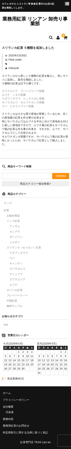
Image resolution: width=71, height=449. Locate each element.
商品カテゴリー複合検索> (35, 183)
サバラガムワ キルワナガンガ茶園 (23, 102)
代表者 (10, 412)
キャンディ (16, 263)
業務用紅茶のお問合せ (16, 425)
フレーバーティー (17, 295)
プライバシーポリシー (16, 399)
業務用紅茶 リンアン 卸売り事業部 (35, 21)
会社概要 (8, 406)
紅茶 (6, 210)
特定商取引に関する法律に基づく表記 (25, 432)
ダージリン (16, 236)
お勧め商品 (13, 215)
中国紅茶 (12, 300)
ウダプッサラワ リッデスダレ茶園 (23, 98)
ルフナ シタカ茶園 (14, 94)
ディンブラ (16, 274)
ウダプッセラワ (18, 252)
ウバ (12, 258)
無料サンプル (15, 306)
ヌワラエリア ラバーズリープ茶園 (23, 90)
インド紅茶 (13, 220)
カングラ (14, 231)
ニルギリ (14, 242)
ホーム (7, 392)
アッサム (14, 226)
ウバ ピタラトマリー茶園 (18, 106)
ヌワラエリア (17, 279)
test (6, 324)
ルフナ (13, 284)
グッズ (8, 203)
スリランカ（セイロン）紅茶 (24, 247)
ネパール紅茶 (15, 290)
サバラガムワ (17, 268)
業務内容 (8, 419)
